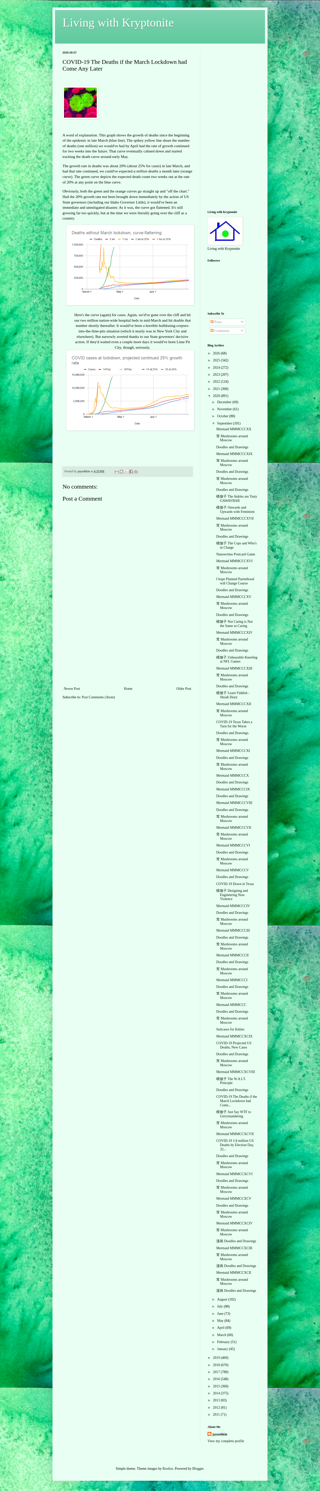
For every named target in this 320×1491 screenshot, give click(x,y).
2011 (217, 1414)
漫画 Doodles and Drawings (236, 1241)
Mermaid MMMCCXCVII (235, 1134)
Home (128, 689)
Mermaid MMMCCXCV (233, 1198)
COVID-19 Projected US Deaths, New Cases (234, 1045)
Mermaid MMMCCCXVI (234, 561)
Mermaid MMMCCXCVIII (235, 1072)
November (225, 409)
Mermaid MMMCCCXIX (234, 454)
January (223, 1349)
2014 (217, 1393)
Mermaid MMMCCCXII (233, 704)
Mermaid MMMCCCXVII (235, 518)
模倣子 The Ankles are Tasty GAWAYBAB (236, 499)
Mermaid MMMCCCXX (233, 429)
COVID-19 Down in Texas (235, 884)
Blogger (197, 1468)
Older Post (184, 689)
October (223, 416)
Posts (216, 322)
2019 (217, 1358)
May (220, 1321)
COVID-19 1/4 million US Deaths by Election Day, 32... (235, 1145)
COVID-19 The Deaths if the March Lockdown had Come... (236, 1101)
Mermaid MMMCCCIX (233, 789)
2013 (217, 1400)
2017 (217, 1372)
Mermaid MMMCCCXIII (234, 668)
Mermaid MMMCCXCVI (234, 1174)
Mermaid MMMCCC (231, 1005)
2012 (217, 1407)
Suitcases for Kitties (230, 1029)
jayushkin (219, 1434)
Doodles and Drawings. (232, 733)
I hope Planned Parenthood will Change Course (235, 581)
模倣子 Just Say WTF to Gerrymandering (233, 1114)
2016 (217, 1379)
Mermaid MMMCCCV (232, 870)
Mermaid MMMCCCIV (233, 906)
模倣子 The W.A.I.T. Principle (231, 1081)
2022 (217, 381)
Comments (220, 331)
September (225, 423)
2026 (217, 353)
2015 (217, 1386)
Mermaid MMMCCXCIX (234, 1036)
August (222, 1299)
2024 (217, 367)
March (222, 1335)
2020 (217, 396)
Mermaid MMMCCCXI (233, 751)
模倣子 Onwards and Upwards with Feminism (235, 510)
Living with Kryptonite (118, 22)
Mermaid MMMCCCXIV (234, 632)
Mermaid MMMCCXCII (233, 1272)
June (220, 1314)
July (220, 1306)
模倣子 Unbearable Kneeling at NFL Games (237, 660)
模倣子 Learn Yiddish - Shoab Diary (233, 695)
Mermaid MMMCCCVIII (234, 803)
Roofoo (167, 1468)
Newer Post (72, 689)
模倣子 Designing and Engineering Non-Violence (232, 895)
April (221, 1328)
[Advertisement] (127, 648)
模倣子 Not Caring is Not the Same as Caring (234, 624)
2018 (217, 1365)
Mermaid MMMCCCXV (233, 597)
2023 (217, 374)
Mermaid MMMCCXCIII (234, 1248)
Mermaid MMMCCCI (232, 980)
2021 (217, 389)
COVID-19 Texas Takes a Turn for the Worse (234, 724)
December (224, 402)
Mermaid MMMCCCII (232, 955)
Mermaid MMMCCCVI (233, 845)
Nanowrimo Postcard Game (235, 554)
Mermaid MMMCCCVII (233, 827)
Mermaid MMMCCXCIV (234, 1223)
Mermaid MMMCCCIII (233, 930)
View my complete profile (226, 1441)
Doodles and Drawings (232, 447)
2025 (217, 360)
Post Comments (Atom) (98, 697)
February (223, 1342)
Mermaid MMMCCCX (232, 775)
